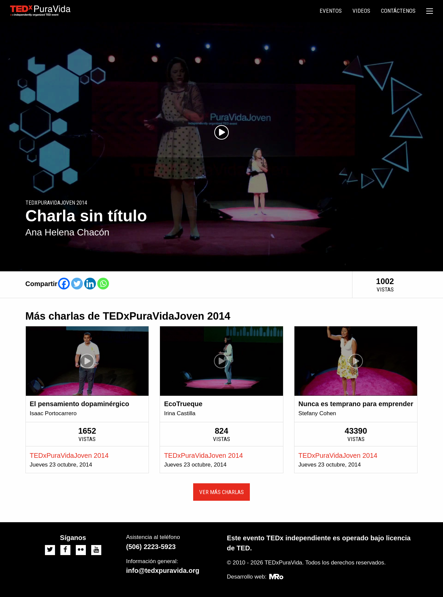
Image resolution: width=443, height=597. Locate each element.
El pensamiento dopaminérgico (79, 404)
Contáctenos (398, 10)
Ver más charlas (221, 492)
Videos (361, 10)
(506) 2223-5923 (151, 546)
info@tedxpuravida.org (162, 570)
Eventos (331, 10)
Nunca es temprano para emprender (355, 404)
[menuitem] (330, 11)
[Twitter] (77, 283)
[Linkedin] (90, 283)
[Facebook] (64, 283)
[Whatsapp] (103, 283)
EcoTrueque (183, 404)
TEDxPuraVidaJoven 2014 (69, 455)
